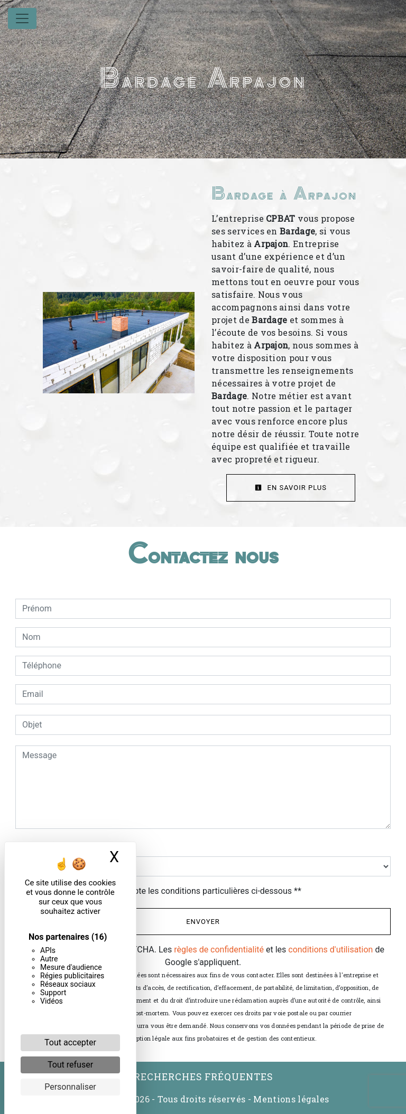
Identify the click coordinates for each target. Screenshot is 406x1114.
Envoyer (203, 922)
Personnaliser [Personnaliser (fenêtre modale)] (70, 1087)
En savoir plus (291, 488)
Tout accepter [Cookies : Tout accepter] (70, 1042)
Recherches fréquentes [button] (203, 1077)
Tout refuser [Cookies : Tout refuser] (70, 1065)
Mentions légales (290, 1098)
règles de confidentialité (219, 950)
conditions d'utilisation (330, 950)
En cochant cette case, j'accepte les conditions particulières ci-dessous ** (163, 891)
